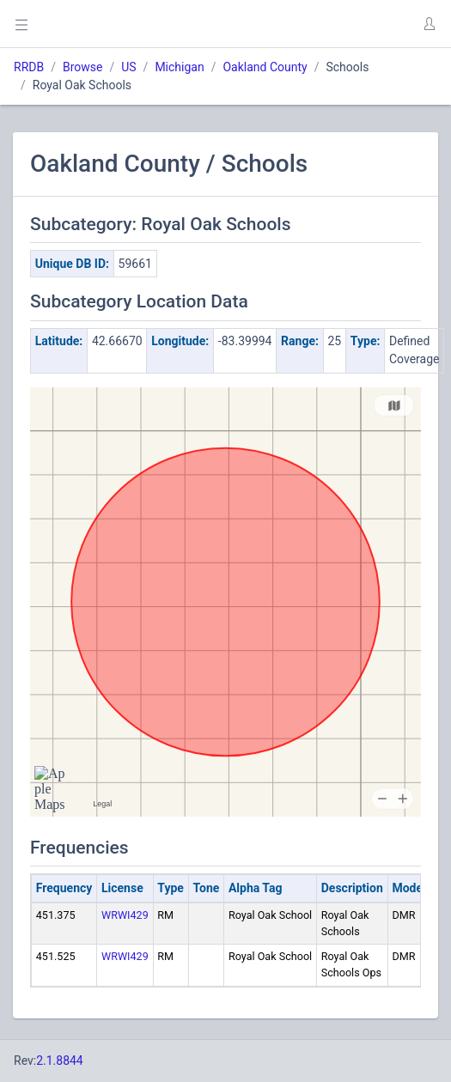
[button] (428, 24)
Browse (82, 67)
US (128, 67)
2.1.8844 (59, 1060)
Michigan (179, 67)
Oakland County (264, 67)
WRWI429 (125, 915)
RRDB (29, 67)
